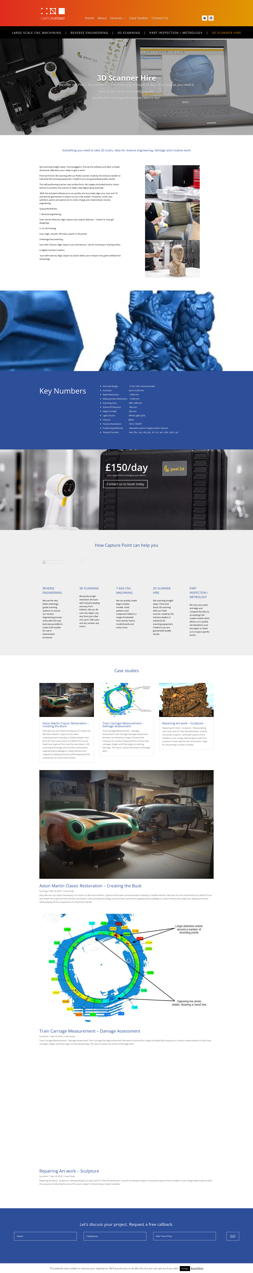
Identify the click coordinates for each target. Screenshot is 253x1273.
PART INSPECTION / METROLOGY (199, 592)
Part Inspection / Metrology (176, 33)
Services (116, 18)
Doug (44, 891)
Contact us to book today (125, 484)
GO (232, 1236)
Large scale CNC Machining (36, 33)
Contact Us (160, 18)
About (101, 18)
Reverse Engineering (89, 33)
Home (89, 18)
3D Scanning (128, 33)
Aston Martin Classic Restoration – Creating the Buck (66, 724)
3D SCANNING (89, 588)
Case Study (68, 891)
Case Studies (138, 18)
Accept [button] (185, 1268)
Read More (197, 1268)
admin (45, 1036)
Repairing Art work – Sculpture (182, 723)
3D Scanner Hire (226, 33)
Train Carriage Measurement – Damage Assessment (122, 724)
